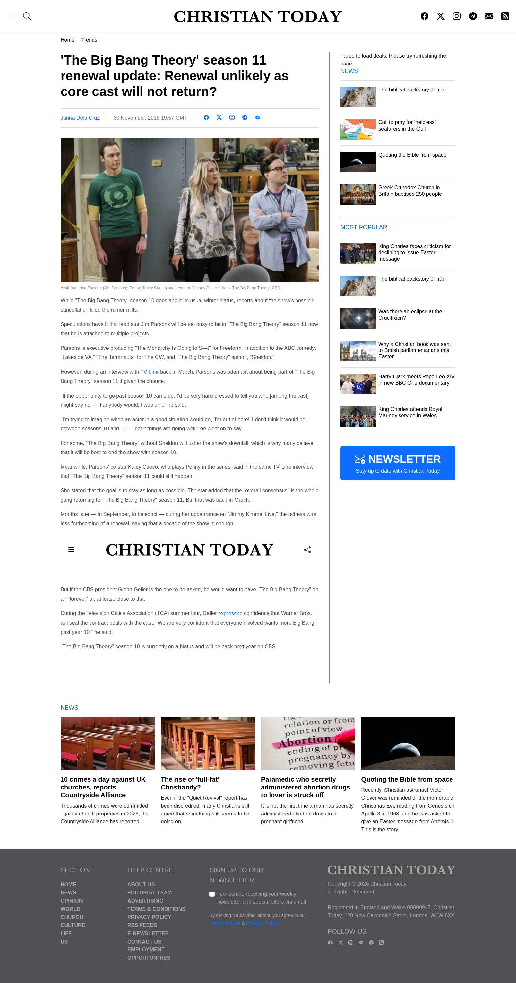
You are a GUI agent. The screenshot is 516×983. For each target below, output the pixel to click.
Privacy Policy (149, 917)
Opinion (72, 901)
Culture (73, 925)
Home (68, 40)
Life (66, 933)
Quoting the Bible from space (407, 779)
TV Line (150, 372)
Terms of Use (224, 923)
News (68, 892)
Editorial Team (149, 892)
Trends (89, 40)
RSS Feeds (142, 925)
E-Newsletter (148, 933)
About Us (141, 884)
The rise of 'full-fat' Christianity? (190, 783)
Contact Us (144, 941)
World (70, 909)
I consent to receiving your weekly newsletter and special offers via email (261, 898)
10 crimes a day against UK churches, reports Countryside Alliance (103, 787)
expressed (230, 613)
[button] (11, 17)
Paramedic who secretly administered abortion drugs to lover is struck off (305, 787)
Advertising (145, 901)
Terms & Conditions (156, 909)
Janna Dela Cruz (80, 118)
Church (72, 917)
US (64, 941)
